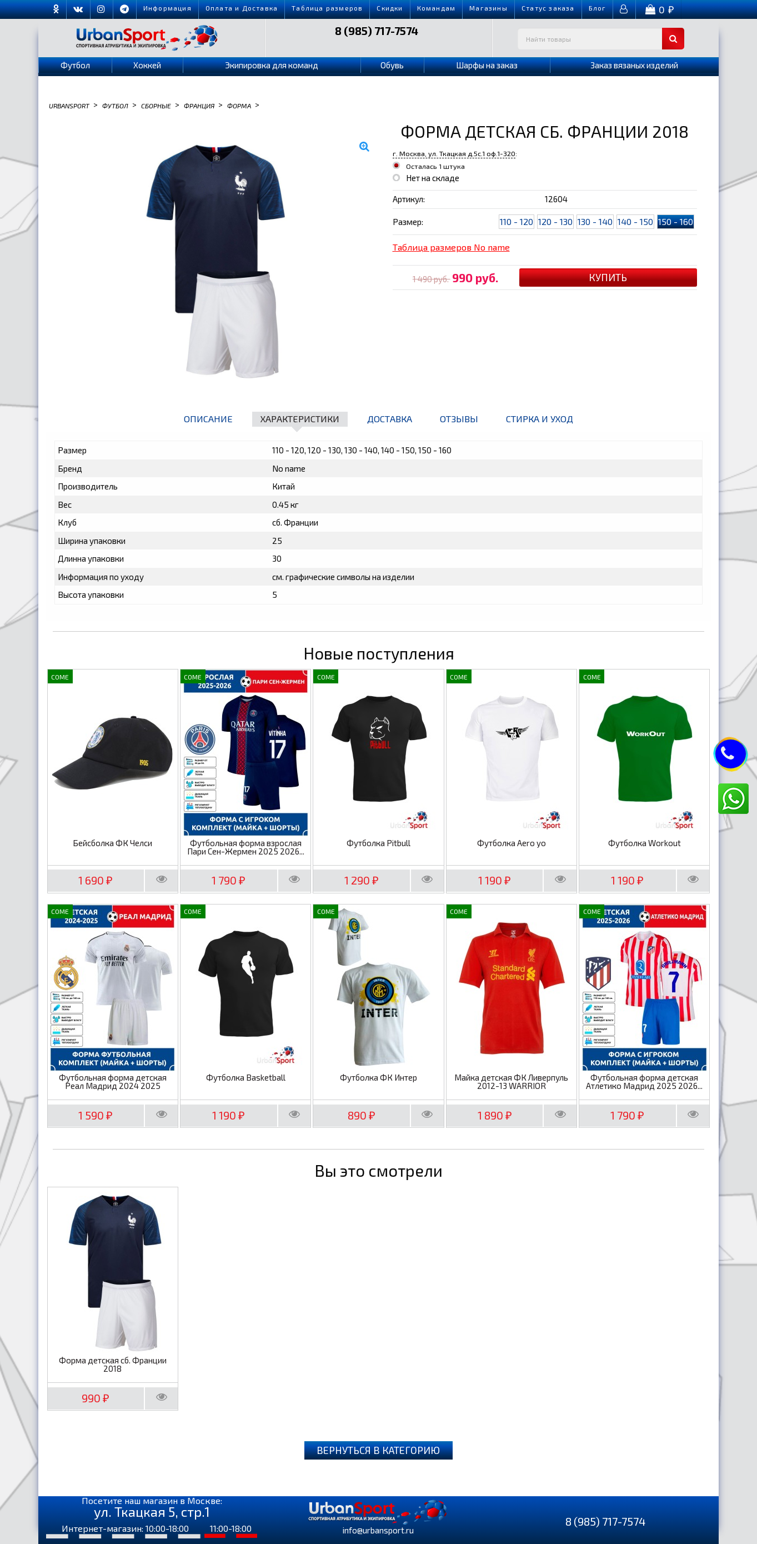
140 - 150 (635, 221)
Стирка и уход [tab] (539, 418)
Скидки (390, 8)
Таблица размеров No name (451, 247)
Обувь (392, 65)
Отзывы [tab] (459, 418)
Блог (597, 8)
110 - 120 (516, 221)
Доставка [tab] (389, 418)
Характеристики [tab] (299, 418)
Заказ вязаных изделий (634, 65)
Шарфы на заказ (487, 65)
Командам (436, 8)
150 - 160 (675, 221)
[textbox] (601, 38)
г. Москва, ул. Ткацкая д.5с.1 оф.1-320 (454, 153)
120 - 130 (555, 221)
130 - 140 (595, 221)
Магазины (488, 8)
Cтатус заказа (548, 8)
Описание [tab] (208, 418)
